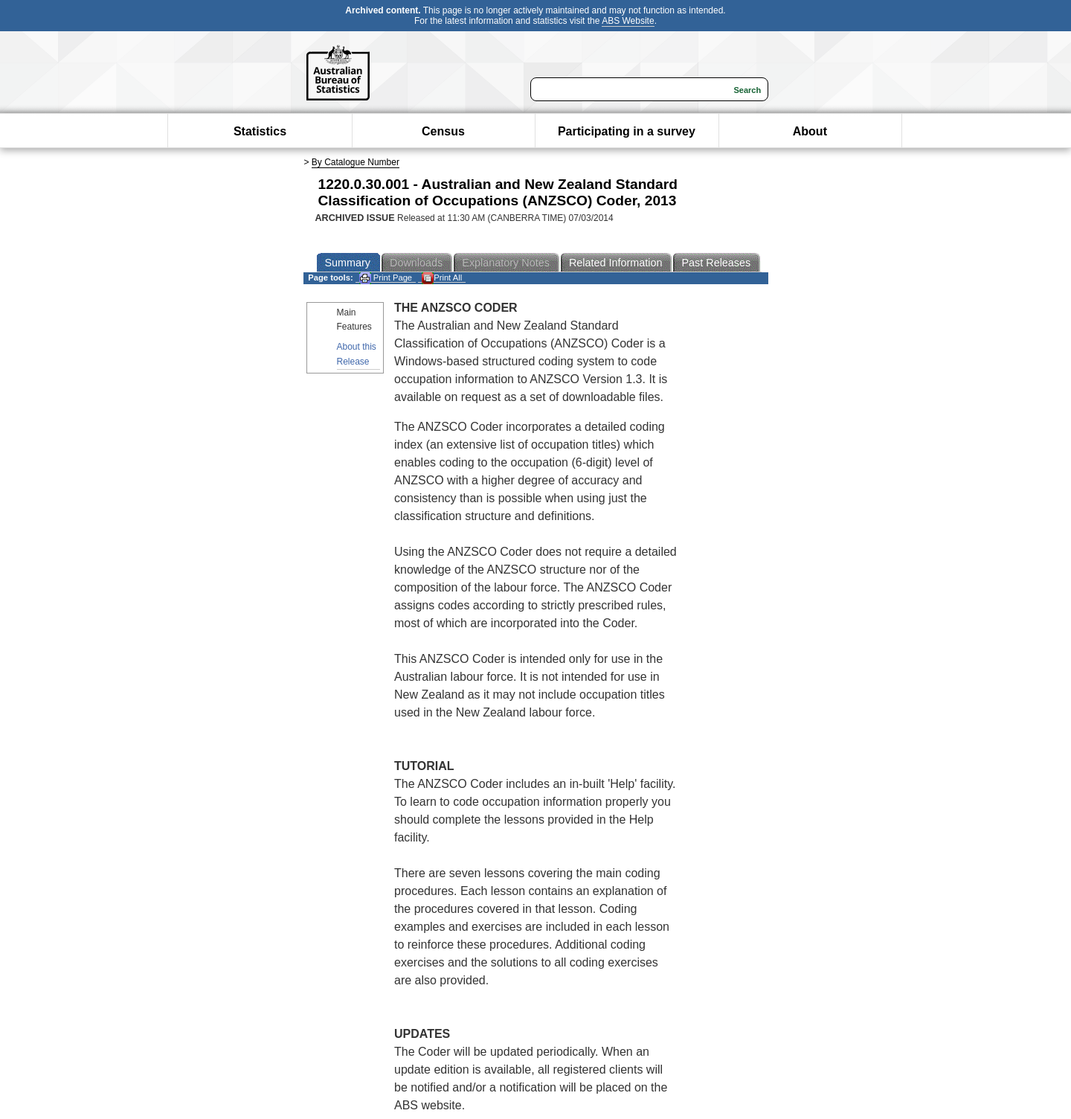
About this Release (356, 354)
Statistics (260, 131)
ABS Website (628, 21)
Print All (442, 278)
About (810, 131)
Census (443, 131)
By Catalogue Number (355, 162)
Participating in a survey (626, 131)
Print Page (385, 278)
